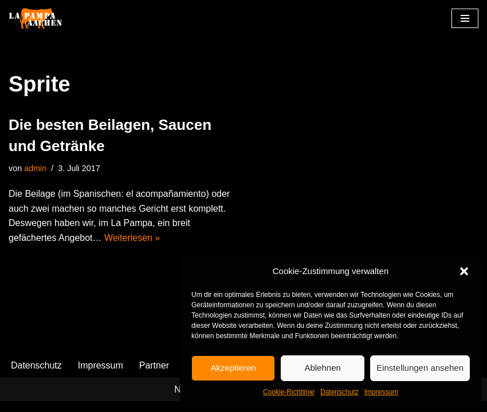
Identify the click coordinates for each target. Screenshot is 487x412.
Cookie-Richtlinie (289, 392)
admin (35, 168)
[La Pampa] (43, 18)
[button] (464, 271)
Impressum (381, 392)
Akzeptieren (233, 368)
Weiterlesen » (132, 238)
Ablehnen (322, 368)
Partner (154, 376)
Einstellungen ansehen (420, 368)
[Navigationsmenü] (464, 18)
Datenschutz (339, 392)
